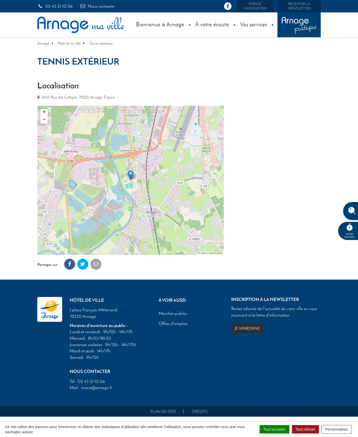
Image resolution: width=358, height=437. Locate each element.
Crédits (200, 411)
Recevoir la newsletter (299, 6)
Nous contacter (97, 6)
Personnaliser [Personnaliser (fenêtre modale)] (336, 429)
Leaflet (202, 253)
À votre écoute (212, 24)
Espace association (255, 6)
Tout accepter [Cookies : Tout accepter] (274, 429)
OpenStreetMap (216, 253)
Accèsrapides (350, 231)
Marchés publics (173, 313)
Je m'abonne (247, 328)
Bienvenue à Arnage (160, 24)
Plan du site (163, 411)
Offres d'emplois (173, 323)
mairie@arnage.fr (96, 387)
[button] (131, 175)
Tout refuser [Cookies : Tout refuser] (305, 429)
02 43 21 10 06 (55, 6)
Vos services (253, 24)
